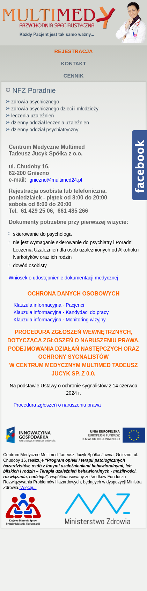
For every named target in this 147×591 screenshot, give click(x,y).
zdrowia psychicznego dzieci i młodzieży (54, 108)
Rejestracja (73, 51)
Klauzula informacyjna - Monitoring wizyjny (59, 319)
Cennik (74, 76)
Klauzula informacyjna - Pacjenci (48, 305)
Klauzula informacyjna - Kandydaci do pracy (60, 312)
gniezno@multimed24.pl (55, 180)
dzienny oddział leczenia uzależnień (50, 122)
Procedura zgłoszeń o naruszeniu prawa (56, 405)
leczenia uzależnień (32, 115)
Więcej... (27, 487)
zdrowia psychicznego (35, 101)
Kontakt (73, 63)
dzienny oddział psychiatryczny (44, 129)
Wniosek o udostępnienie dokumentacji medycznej (62, 277)
